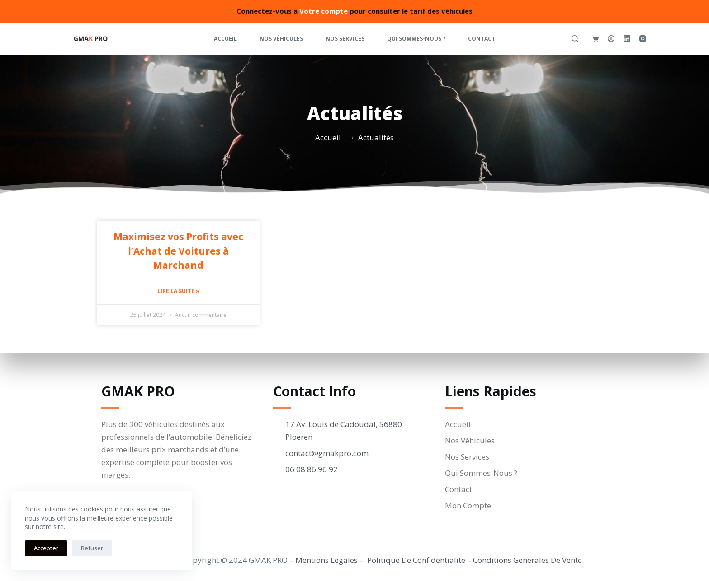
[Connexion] (611, 38)
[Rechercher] (575, 38)
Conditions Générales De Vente (527, 560)
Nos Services (345, 38)
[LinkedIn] (627, 38)
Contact (481, 38)
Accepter (46, 548)
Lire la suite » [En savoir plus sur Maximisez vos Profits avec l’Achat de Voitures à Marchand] (178, 291)
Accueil (225, 38)
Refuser (92, 548)
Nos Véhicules (281, 38)
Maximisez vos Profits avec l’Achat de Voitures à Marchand (178, 250)
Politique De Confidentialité (416, 560)
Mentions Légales (326, 560)
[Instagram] (642, 38)
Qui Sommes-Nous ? (416, 38)
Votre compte (323, 10)
